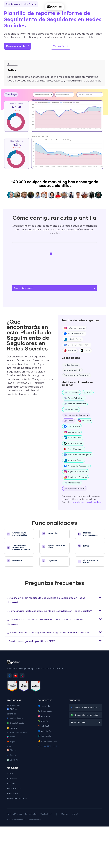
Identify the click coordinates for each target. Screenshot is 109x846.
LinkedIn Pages (72, 339)
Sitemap (64, 814)
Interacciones (72, 483)
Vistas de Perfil (73, 437)
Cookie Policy (46, 814)
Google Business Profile (77, 345)
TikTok (85, 350)
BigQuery (13, 709)
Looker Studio (15, 718)
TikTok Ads (44, 736)
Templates (12, 779)
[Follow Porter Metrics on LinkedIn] (9, 675)
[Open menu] (60, 6)
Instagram (44, 716)
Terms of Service (14, 814)
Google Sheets (15, 723)
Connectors (45, 700)
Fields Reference (14, 789)
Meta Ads (44, 706)
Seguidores (71, 409)
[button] (54, 599)
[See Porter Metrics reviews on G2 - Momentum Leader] (12, 687)
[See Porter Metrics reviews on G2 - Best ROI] (24, 687)
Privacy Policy (31, 814)
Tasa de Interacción (75, 403)
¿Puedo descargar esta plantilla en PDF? (31, 641)
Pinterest (70, 350)
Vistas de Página (73, 460)
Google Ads (45, 711)
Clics (88, 392)
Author (12, 64)
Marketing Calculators (17, 798)
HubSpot (43, 726)
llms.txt (75, 814)
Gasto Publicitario (74, 398)
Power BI (12, 728)
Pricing (10, 774)
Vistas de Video (73, 443)
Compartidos (72, 426)
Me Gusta (84, 420)
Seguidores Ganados (75, 471)
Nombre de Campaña (76, 415)
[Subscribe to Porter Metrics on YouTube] (15, 675)
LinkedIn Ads (45, 731)
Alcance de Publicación (76, 466)
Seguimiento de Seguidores (76, 375)
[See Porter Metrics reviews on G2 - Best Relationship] (35, 687)
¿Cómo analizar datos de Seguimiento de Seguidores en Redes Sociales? (49, 611)
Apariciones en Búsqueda (77, 454)
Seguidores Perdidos (75, 477)
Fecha (68, 420)
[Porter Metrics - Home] (52, 6)
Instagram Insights (74, 328)
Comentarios (72, 432)
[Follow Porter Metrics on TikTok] (22, 675)
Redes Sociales (71, 365)
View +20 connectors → (48, 746)
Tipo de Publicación (75, 488)
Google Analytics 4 (48, 741)
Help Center (12, 793)
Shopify (43, 721)
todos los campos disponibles (86, 502)
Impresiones (71, 392)
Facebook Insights (74, 333)
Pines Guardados (74, 449)
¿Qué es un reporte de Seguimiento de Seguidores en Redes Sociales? (48, 633)
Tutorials (11, 784)
